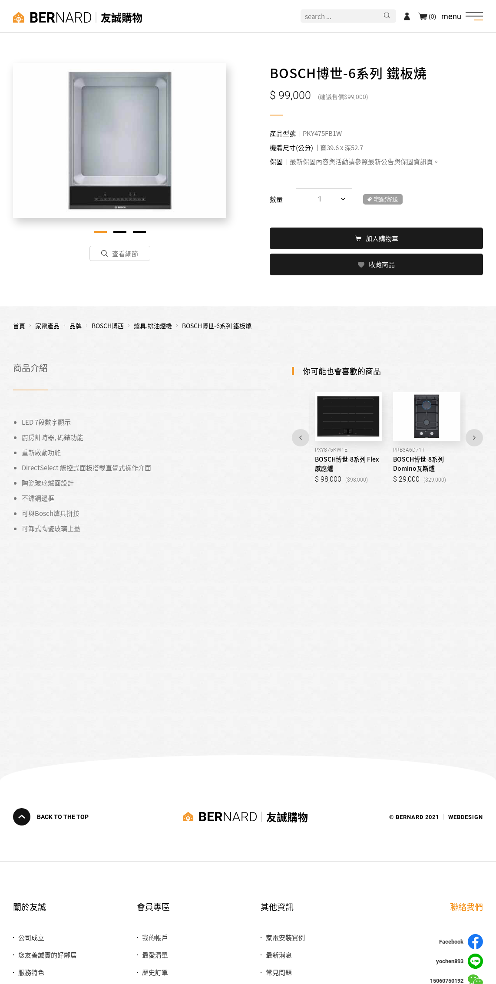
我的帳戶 (155, 937)
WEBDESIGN (465, 816)
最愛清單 (155, 954)
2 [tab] (119, 232)
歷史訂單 (155, 972)
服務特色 (31, 972)
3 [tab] (139, 232)
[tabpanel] (119, 140)
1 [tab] (100, 232)
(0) (432, 16)
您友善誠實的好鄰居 (47, 954)
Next (474, 437)
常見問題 (279, 972)
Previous (300, 437)
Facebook (461, 941)
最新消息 (279, 954)
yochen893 (459, 961)
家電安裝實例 (285, 937)
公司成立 (31, 937)
